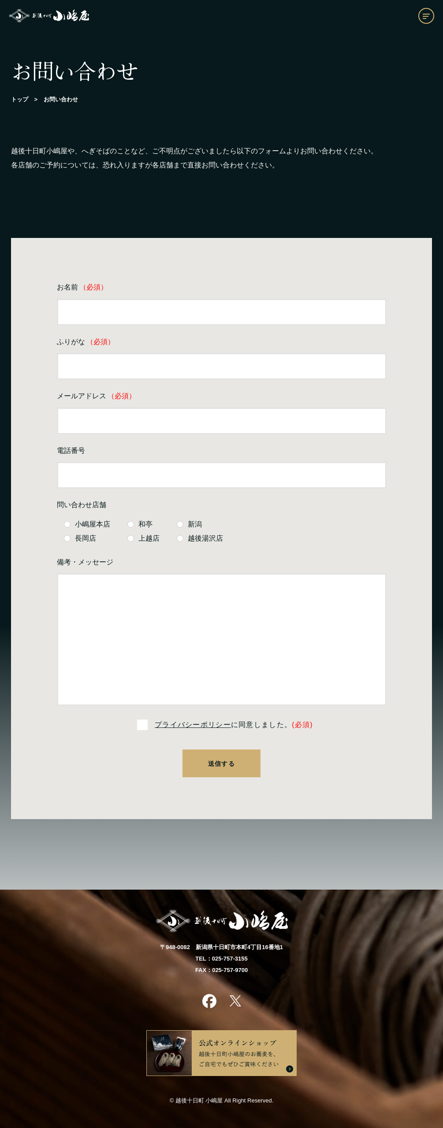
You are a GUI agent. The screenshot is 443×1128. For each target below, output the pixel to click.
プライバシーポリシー (193, 724)
